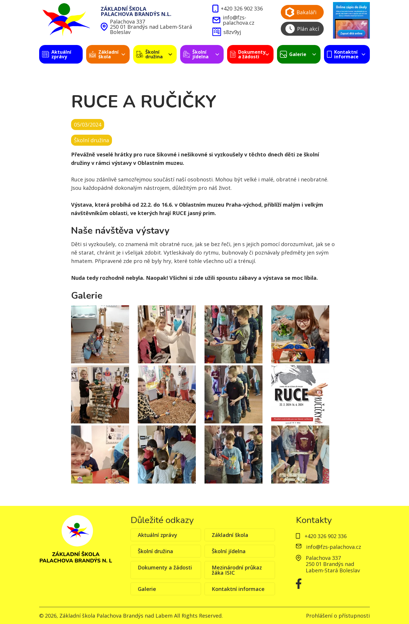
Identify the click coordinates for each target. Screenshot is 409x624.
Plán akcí (302, 28)
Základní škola (230, 534)
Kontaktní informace (238, 588)
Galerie (147, 588)
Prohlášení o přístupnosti (338, 615)
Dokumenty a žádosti (165, 567)
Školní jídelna (229, 551)
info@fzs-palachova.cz (233, 20)
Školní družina (155, 551)
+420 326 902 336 (237, 9)
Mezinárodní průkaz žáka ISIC (237, 570)
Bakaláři (300, 12)
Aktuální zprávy (157, 534)
